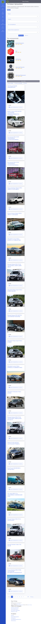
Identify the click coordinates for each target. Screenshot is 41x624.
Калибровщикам (15, 616)
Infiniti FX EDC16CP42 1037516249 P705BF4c (14, 443)
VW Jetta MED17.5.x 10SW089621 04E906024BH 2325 (15, 495)
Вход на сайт (14, 611)
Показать (21, 35)
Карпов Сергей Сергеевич (20, 67)
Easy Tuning (25, 1)
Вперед (31, 596)
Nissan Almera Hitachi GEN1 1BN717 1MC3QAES (15, 214)
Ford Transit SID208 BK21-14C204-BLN (14, 468)
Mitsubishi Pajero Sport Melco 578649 (15, 341)
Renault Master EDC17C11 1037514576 (14, 519)
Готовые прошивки (16, 610)
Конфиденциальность (16, 619)
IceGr (16, 51)
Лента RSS (23, 81)
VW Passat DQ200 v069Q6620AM (12, 86)
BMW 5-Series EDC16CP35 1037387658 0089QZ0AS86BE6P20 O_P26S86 (14, 113)
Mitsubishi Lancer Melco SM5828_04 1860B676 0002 (15, 366)
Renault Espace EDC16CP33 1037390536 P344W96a (15, 316)
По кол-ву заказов (18, 83)
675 (28, 596)
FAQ (13, 615)
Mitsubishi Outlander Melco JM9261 (14, 392)
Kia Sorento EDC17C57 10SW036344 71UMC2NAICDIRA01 (13, 138)
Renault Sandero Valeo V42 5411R (14, 545)
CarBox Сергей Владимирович (21, 75)
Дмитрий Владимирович (20, 43)
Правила (14, 618)
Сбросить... (26, 35)
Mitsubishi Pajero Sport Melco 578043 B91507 (15, 290)
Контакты (14, 620)
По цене (25, 83)
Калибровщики (15, 609)
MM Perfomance (18, 59)
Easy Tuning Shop (20, 604)
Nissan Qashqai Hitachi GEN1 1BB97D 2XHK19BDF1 (15, 188)
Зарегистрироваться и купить (15, 107)
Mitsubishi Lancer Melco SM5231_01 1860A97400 (14, 239)
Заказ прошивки (15, 607)
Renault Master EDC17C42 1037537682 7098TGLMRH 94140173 (15, 418)
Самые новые (10, 83)
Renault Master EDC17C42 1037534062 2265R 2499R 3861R (14, 266)
